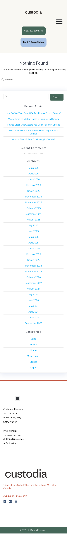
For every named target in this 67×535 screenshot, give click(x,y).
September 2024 (33, 283)
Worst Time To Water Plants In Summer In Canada (33, 119)
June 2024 (33, 300)
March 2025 (33, 248)
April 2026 (33, 173)
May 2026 (34, 168)
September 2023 (33, 323)
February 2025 (33, 254)
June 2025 (33, 231)
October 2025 (33, 208)
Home (33, 350)
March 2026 (33, 179)
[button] (17, 398)
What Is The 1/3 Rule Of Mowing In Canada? (33, 139)
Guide (33, 339)
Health (33, 344)
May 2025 (34, 237)
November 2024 (33, 271)
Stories (33, 362)
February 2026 (33, 185)
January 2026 (33, 191)
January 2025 (33, 260)
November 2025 (33, 202)
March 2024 (33, 317)
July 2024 (33, 294)
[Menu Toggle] (59, 21)
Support (33, 367)
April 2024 (33, 311)
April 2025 (33, 242)
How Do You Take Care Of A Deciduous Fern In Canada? (34, 113)
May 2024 (34, 306)
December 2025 (33, 196)
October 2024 (33, 277)
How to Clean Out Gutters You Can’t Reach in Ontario (33, 124)
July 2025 (33, 225)
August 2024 (33, 288)
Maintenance (33, 356)
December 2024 (33, 265)
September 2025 (33, 214)
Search (56, 97)
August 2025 (33, 219)
